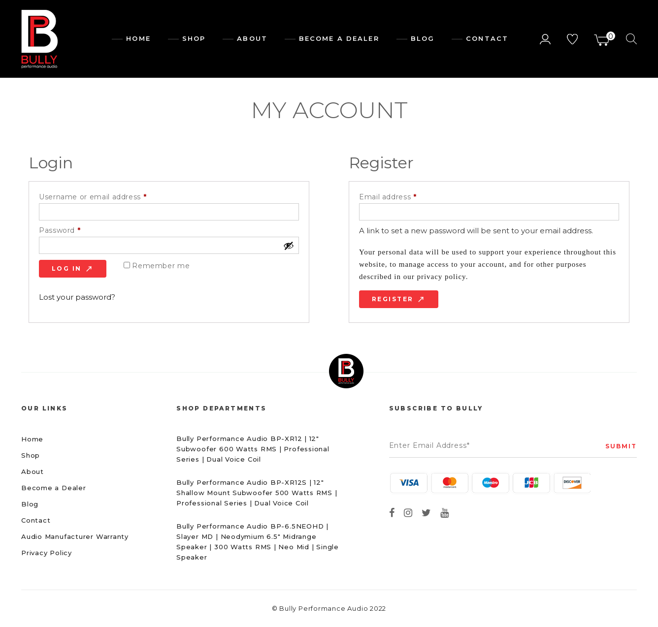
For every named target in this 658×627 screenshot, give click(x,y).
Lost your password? (77, 297)
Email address (404, 197)
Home (138, 38)
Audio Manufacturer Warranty (75, 536)
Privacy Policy (46, 553)
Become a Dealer (53, 488)
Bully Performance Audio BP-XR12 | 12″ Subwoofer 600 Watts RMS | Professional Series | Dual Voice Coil (252, 449)
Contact (487, 38)
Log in (67, 268)
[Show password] (288, 245)
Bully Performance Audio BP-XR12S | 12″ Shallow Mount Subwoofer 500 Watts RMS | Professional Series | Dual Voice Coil (256, 492)
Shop (193, 38)
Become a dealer (339, 38)
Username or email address (109, 197)
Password (76, 230)
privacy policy (441, 277)
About (252, 38)
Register (393, 299)
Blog (422, 38)
